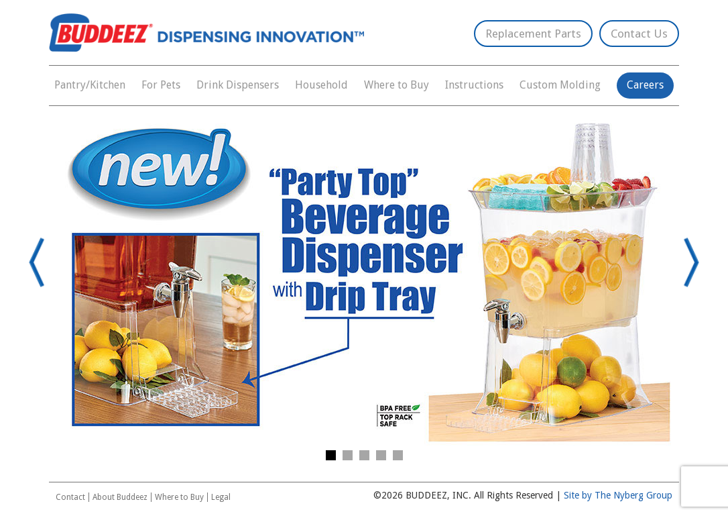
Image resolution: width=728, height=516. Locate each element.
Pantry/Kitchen (89, 85)
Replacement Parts (533, 33)
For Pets (160, 85)
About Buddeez (120, 497)
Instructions (474, 85)
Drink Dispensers (237, 85)
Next (685, 262)
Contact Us (639, 33)
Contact (70, 497)
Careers (645, 85)
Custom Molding (560, 85)
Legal (221, 497)
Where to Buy (396, 85)
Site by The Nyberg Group (618, 495)
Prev (42, 262)
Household (321, 85)
